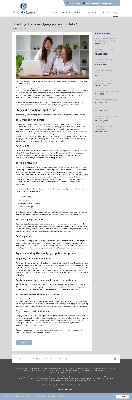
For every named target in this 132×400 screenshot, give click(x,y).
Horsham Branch (67, 386)
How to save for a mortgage (105, 108)
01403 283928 (75, 3)
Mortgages (79, 12)
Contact (105, 12)
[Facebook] (115, 358)
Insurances (93, 12)
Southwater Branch (42, 386)
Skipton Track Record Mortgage (107, 92)
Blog (115, 12)
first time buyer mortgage (47, 88)
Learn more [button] (61, 396)
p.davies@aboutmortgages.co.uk (99, 3)
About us (66, 12)
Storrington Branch (54, 386)
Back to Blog (25, 344)
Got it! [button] (123, 396)
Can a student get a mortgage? (107, 100)
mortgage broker (37, 127)
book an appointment (66, 331)
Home (55, 12)
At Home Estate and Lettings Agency (84, 386)
